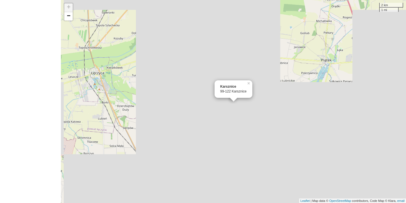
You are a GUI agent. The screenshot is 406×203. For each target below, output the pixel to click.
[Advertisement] (30, 101)
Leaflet (305, 200)
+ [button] (68, 7)
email (401, 200)
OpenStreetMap (340, 200)
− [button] (68, 16)
